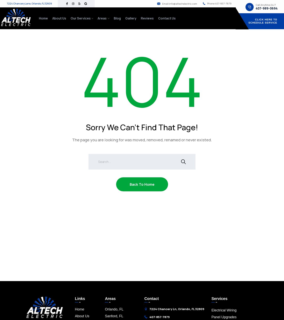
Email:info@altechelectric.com (179, 3)
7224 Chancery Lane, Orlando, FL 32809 (29, 3)
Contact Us (167, 18)
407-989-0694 (267, 8)
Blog (117, 18)
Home (43, 18)
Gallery (130, 18)
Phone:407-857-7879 (219, 3)
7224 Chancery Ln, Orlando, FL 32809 (176, 309)
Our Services (81, 18)
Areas (102, 18)
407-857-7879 (159, 317)
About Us (59, 18)
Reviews (147, 18)
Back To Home (142, 184)
